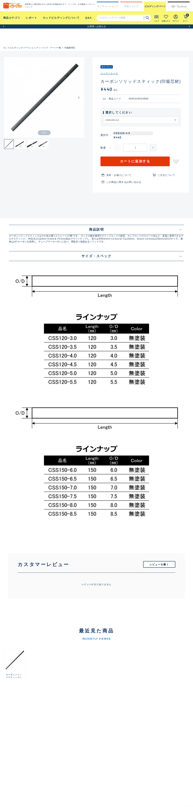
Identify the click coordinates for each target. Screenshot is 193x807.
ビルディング (155, 6)
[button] (4, 26)
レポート (31, 17)
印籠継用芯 (69, 48)
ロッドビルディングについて (61, 17)
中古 (131, 6)
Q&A (88, 17)
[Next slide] (79, 97)
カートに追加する (135, 161)
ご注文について (166, 175)
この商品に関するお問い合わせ (123, 182)
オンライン (107, 6)
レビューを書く (159, 564)
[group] (14, 665)
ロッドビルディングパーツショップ (20, 48)
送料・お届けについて (118, 175)
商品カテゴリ (11, 17)
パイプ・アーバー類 (51, 48)
